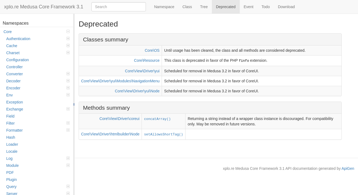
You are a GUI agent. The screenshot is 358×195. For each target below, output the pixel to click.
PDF (10, 172)
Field (10, 116)
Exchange (38, 109)
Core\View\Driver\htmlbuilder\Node (110, 134)
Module (38, 165)
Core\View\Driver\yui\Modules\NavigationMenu (120, 81)
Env (38, 95)
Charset (38, 53)
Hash (10, 137)
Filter (38, 123)
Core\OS (152, 50)
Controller (14, 67)
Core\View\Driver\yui (142, 71)
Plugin (11, 179)
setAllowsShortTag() (163, 134)
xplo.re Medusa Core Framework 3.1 (43, 6)
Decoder (38, 81)
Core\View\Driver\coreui (120, 118)
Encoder (38, 88)
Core (37, 32)
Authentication (38, 39)
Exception (14, 102)
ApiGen (347, 168)
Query (38, 186)
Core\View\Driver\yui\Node (137, 91)
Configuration (17, 60)
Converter (38, 74)
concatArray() (157, 119)
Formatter (38, 130)
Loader (12, 144)
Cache (38, 46)
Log (38, 158)
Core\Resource (146, 60)
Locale (11, 151)
